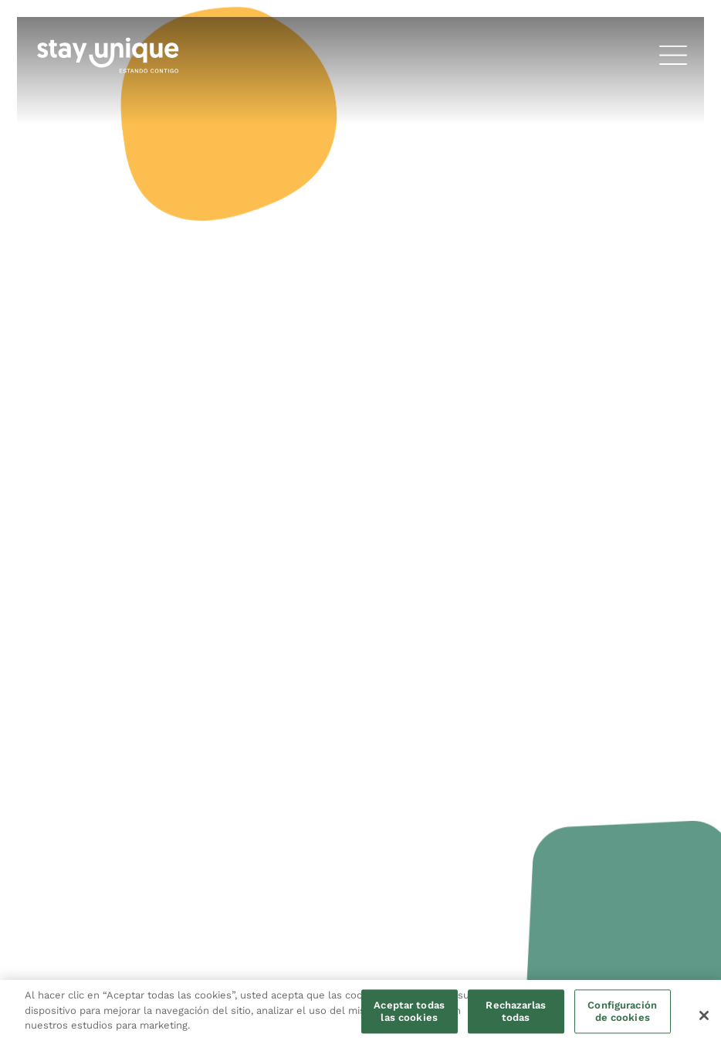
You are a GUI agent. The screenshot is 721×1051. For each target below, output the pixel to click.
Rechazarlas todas (515, 1012)
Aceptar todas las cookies (409, 1012)
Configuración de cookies (622, 1012)
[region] (360, 1015)
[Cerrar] (704, 1015)
